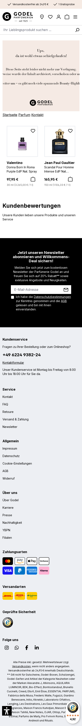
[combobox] (36, 29)
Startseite (10, 115)
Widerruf (9, 478)
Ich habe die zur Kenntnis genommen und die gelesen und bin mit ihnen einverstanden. (43, 303)
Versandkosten (21, 666)
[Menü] (75, 17)
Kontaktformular (13, 362)
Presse (7, 515)
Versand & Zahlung (16, 419)
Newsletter (10, 427)
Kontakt (37, 115)
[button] (7, 711)
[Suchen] (77, 29)
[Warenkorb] (67, 17)
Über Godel (11, 500)
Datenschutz (11, 456)
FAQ (5, 404)
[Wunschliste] (50, 17)
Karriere (8, 507)
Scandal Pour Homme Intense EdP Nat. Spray (60, 167)
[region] (41, 156)
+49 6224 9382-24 (22, 354)
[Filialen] (42, 17)
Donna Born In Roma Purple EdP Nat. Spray (22, 166)
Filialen (7, 537)
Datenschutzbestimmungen (52, 297)
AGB (64, 301)
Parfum (24, 115)
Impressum (10, 448)
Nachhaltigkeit (12, 522)
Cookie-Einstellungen (17, 463)
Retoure (8, 412)
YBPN (6, 530)
